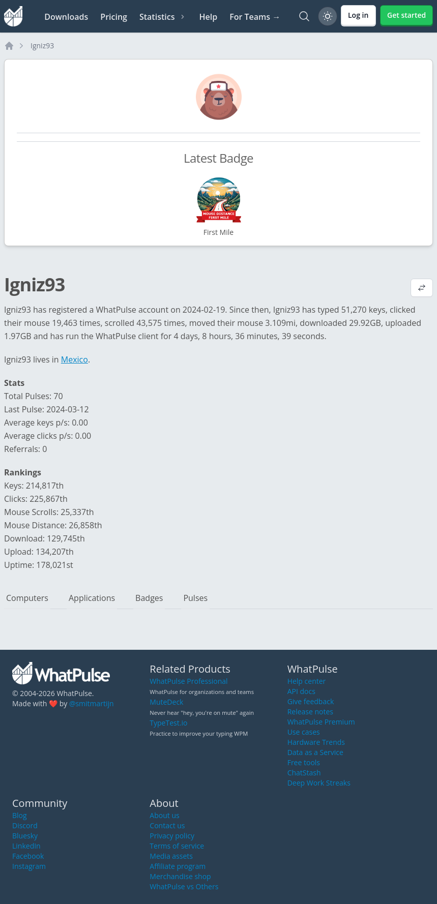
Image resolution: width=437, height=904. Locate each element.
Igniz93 (42, 45)
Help (208, 16)
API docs (301, 691)
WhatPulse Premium (321, 722)
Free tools (303, 762)
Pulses (195, 598)
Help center (306, 681)
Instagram (29, 866)
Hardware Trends (316, 742)
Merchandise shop (180, 876)
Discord (25, 825)
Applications (92, 598)
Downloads (66, 16)
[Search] (304, 16)
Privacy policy (172, 835)
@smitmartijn (91, 703)
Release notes (310, 711)
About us (164, 815)
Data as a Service (315, 752)
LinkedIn (26, 846)
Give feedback (310, 701)
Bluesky (25, 835)
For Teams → (254, 16)
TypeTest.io (168, 723)
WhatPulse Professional (188, 681)
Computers (27, 598)
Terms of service (177, 846)
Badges (149, 598)
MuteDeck (166, 702)
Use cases (303, 732)
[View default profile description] (422, 289)
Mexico (74, 359)
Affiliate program (178, 866)
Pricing (113, 16)
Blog (19, 815)
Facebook (28, 856)
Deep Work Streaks (319, 783)
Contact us (167, 825)
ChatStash (304, 772)
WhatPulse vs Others (184, 886)
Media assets (171, 856)
